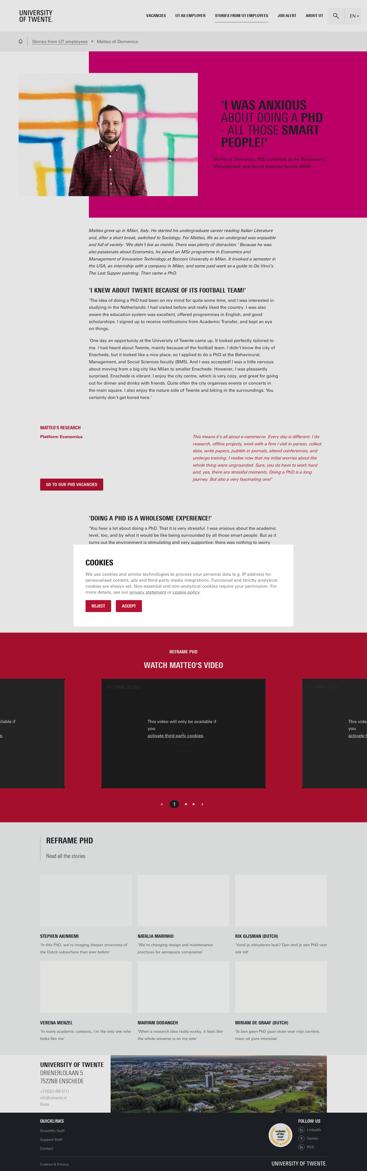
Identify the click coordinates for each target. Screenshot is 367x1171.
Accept (129, 606)
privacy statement (148, 592)
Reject (98, 606)
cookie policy (186, 592)
